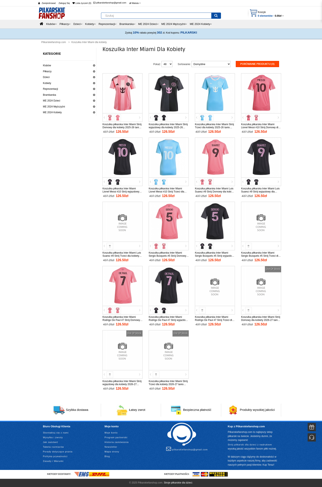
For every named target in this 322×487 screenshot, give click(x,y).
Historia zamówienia (117, 442)
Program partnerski (116, 437)
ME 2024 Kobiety (52, 112)
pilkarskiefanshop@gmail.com (109, 2)
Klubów (47, 65)
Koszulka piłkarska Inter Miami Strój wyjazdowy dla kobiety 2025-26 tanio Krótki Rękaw (168, 127)
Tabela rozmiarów (53, 447)
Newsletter (111, 447)
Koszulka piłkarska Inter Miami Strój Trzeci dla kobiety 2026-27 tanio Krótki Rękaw (168, 384)
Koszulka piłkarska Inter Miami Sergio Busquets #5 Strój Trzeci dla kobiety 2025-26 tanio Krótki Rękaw (260, 255)
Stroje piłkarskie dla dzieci (178, 482)
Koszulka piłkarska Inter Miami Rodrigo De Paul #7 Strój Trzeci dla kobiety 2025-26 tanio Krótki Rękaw (214, 320)
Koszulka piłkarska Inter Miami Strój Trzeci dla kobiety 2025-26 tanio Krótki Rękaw (214, 127)
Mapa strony (112, 451)
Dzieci (46, 77)
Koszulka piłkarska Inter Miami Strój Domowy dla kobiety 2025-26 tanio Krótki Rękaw (121, 127)
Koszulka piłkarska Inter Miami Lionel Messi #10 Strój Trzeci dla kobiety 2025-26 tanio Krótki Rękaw (168, 191)
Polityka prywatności (55, 456)
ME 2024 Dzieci (51, 100)
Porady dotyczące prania (57, 451)
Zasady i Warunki (53, 461)
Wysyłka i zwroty (53, 437)
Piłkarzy (47, 71)
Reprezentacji (50, 88)
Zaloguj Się (64, 3)
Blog (107, 456)
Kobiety (47, 83)
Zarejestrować (49, 3)
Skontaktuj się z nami (56, 432)
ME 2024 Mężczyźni (54, 106)
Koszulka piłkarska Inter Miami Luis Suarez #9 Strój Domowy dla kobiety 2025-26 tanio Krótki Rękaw (215, 191)
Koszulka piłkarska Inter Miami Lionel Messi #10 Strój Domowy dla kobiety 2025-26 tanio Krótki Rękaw (260, 127)
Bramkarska (49, 94)
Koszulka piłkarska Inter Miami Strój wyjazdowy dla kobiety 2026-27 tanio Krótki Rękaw (121, 384)
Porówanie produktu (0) (257, 64)
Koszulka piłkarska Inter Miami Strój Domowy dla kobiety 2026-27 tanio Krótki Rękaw (260, 320)
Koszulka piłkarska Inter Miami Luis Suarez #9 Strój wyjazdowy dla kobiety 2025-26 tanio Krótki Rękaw (260, 191)
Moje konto (111, 432)
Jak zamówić (50, 442)
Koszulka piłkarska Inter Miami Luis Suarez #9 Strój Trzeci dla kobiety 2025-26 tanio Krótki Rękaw (121, 255)
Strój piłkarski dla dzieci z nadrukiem (250, 444)
